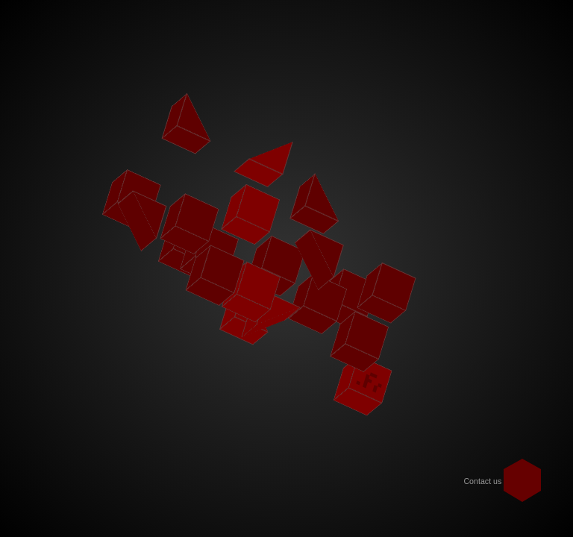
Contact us (482, 481)
